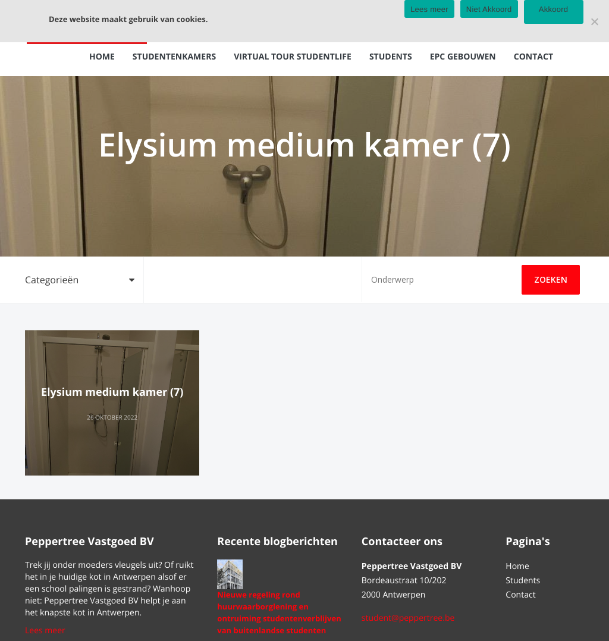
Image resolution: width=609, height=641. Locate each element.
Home (102, 56)
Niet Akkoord (489, 9)
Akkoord (553, 9)
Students (390, 56)
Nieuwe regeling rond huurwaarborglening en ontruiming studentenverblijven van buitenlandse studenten (279, 612)
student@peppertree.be (408, 618)
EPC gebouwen (463, 56)
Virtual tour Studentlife (292, 56)
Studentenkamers (174, 56)
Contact (533, 56)
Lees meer (45, 630)
